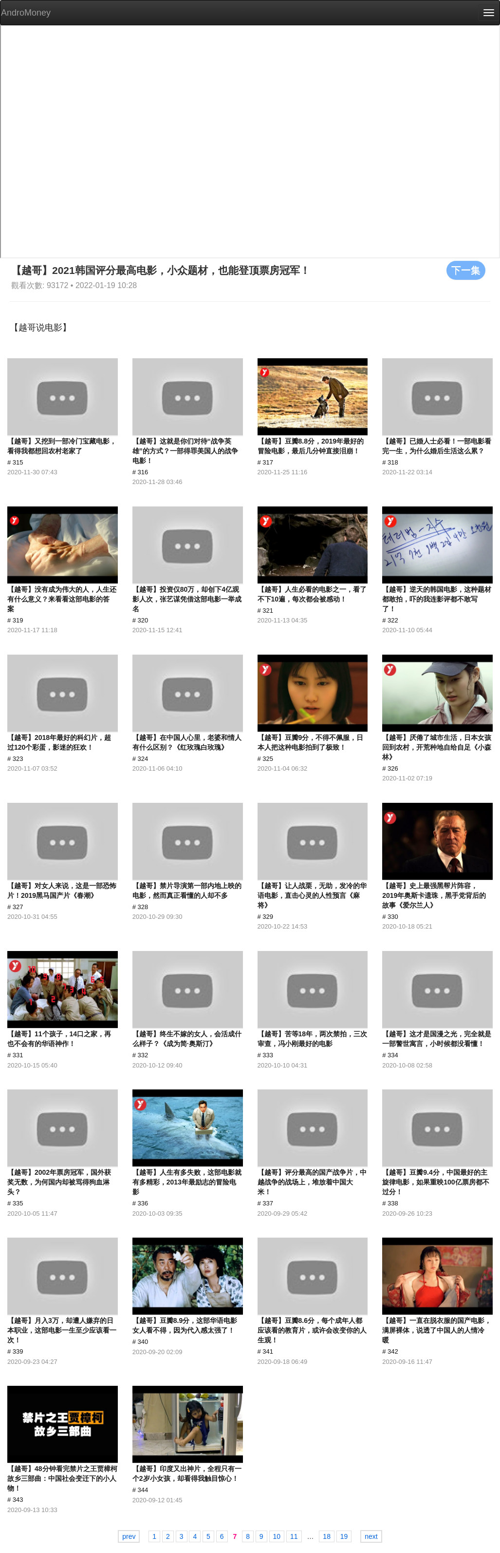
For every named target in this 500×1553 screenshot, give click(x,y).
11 (294, 1536)
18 (327, 1536)
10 (277, 1536)
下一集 (466, 270)
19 (344, 1536)
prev (128, 1536)
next (371, 1536)
